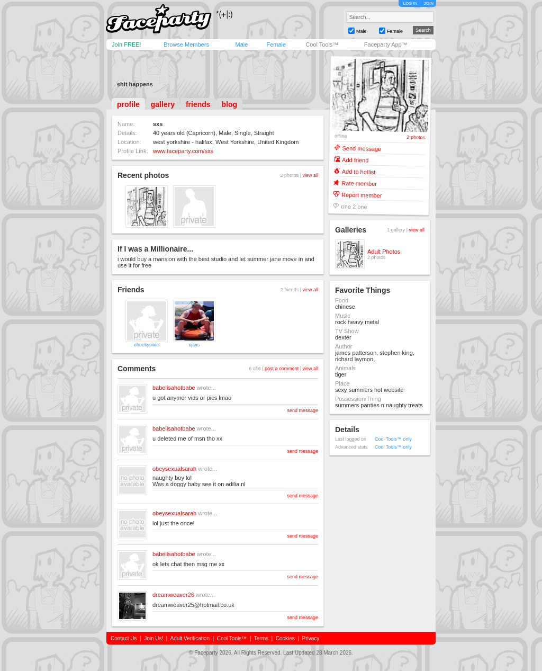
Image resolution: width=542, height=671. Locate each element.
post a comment (282, 368)
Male (241, 44)
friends (198, 104)
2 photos (415, 137)
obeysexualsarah (174, 469)
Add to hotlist (359, 171)
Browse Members (186, 44)
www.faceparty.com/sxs (183, 151)
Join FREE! (126, 44)
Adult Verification (190, 638)
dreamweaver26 (173, 595)
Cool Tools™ (321, 44)
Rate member (359, 183)
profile (128, 104)
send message (302, 410)
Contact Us (124, 638)
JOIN (428, 3)
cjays (194, 344)
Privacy (311, 638)
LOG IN (410, 3)
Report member (361, 194)
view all (310, 175)
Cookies (285, 638)
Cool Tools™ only (393, 439)
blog (230, 104)
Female (276, 44)
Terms (261, 638)
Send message (361, 148)
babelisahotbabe (173, 387)
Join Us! (153, 638)
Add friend (355, 159)
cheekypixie (146, 344)
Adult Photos (383, 251)
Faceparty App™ (386, 44)
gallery (163, 104)
